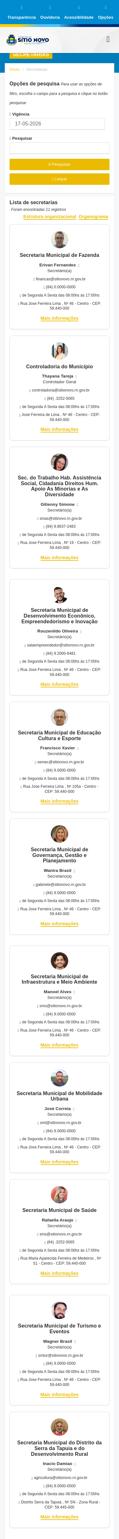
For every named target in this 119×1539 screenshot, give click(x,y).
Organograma (93, 216)
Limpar (59, 179)
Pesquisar (21, 138)
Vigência (20, 114)
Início (15, 69)
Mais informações (60, 318)
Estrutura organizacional (49, 216)
